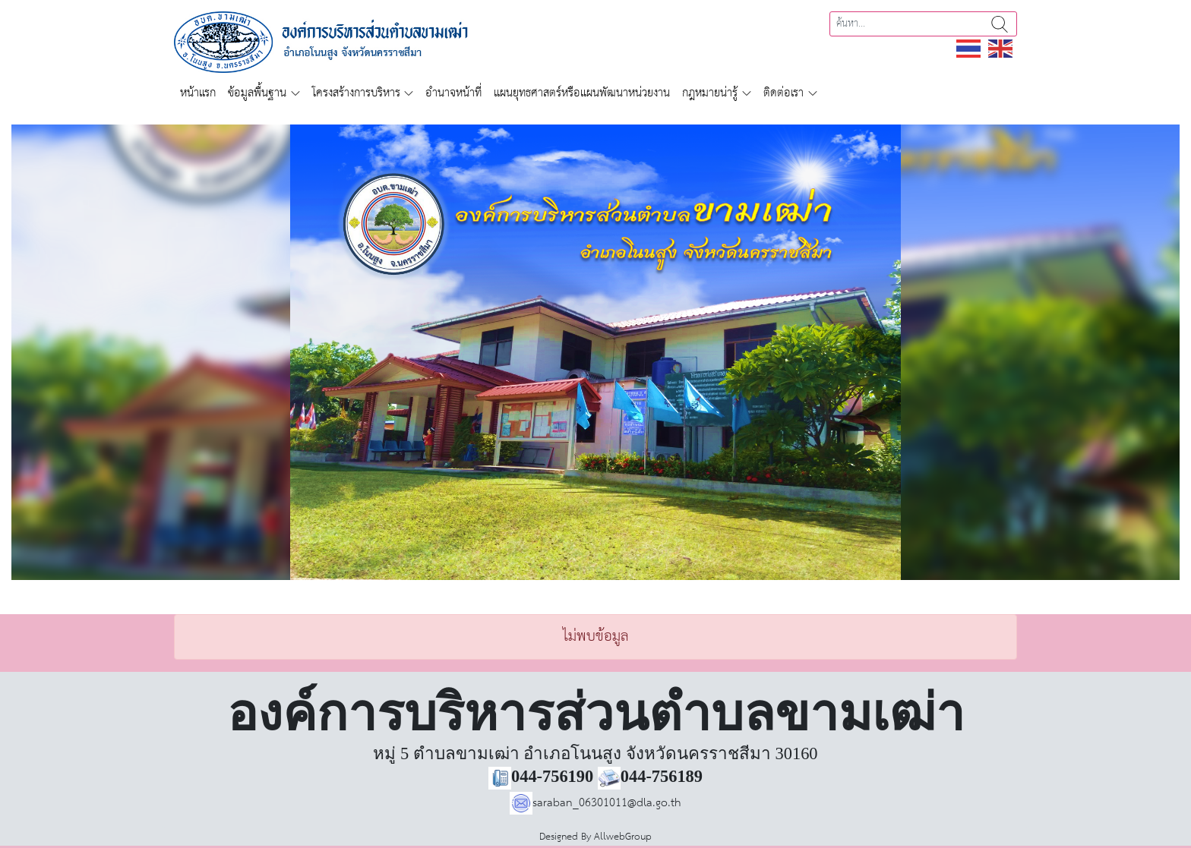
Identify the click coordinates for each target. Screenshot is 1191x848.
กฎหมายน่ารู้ (710, 93)
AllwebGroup (623, 837)
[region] (595, 352)
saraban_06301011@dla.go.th (595, 803)
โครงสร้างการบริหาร (356, 93)
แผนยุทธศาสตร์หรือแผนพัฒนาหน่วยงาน (582, 93)
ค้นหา (999, 24)
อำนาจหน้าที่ (453, 93)
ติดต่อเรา (783, 93)
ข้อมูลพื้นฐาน (257, 93)
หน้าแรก (198, 93)
